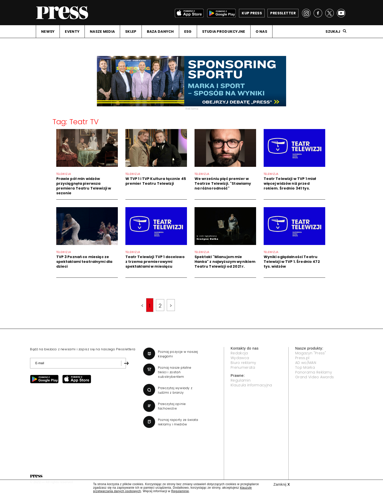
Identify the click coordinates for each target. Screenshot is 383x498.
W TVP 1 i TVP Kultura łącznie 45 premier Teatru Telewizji (155, 181)
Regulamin (241, 380)
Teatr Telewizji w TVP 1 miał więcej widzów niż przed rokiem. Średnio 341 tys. (290, 183)
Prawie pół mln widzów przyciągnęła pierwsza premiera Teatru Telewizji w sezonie (83, 186)
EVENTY (72, 31)
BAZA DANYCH (160, 31)
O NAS (261, 31)
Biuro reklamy (243, 362)
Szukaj (332, 31)
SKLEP (130, 31)
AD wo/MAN (305, 362)
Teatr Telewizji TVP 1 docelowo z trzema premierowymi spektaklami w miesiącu (155, 261)
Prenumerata (243, 367)
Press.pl (302, 357)
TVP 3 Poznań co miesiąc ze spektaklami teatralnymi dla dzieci (84, 261)
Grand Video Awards (314, 377)
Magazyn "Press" (310, 353)
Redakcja (239, 353)
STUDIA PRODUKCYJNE (223, 31)
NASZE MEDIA (102, 31)
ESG (188, 31)
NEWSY (47, 31)
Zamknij (281, 484)
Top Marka (305, 367)
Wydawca (240, 357)
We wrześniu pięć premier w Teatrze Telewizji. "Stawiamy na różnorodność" (223, 183)
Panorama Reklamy (313, 372)
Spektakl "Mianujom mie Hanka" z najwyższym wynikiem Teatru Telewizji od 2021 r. (225, 261)
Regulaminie (180, 491)
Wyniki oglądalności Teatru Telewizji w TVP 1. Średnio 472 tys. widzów (292, 261)
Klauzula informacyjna (251, 385)
